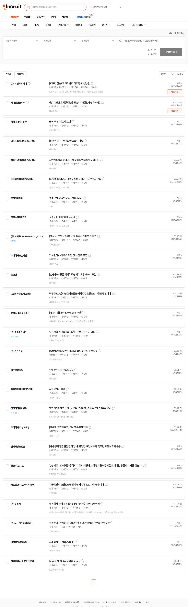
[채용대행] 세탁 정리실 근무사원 (65, 312)
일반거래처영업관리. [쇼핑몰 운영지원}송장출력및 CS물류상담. (80, 408)
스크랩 (8, 74)
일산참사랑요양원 (19, 542)
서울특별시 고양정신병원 (22, 484)
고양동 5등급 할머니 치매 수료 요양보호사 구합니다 (74, 160)
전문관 (104, 25)
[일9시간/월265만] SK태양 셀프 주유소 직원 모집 (73, 351)
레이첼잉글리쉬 (18, 102)
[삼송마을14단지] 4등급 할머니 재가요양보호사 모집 (75, 179)
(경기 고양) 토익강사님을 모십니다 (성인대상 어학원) (74, 102)
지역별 (13, 25)
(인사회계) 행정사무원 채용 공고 (64, 561)
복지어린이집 (17, 198)
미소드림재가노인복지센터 (23, 141)
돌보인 (14, 274)
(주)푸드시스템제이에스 (22, 523)
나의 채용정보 (137, 25)
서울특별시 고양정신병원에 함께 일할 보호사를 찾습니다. (76, 484)
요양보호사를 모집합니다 (61, 370)
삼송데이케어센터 (19, 121)
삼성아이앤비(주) (19, 408)
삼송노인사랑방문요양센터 (23, 160)
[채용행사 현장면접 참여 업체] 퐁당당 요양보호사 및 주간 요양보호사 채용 (84, 446)
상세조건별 (61, 25)
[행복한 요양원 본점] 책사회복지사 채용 (68, 427)
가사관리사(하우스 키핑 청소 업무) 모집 (68, 255)
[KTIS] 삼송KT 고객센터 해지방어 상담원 (69, 83)
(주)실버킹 (16, 504)
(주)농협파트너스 (19, 332)
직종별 (24, 25)
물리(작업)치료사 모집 (60, 121)
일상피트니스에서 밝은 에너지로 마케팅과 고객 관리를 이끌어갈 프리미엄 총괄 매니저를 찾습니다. (96, 465)
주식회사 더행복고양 (20, 427)
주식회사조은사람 (19, 255)
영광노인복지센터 (19, 217)
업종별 (48, 25)
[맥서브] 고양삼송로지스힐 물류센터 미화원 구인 (72, 236)
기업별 (36, 25)
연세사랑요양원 (18, 446)
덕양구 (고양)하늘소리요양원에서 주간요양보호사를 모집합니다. (80, 293)
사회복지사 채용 (57, 389)
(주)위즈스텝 (17, 351)
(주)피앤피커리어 (19, 83)
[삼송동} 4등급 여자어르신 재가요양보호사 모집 (72, 274)
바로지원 (174, 91)
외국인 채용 (121, 25)
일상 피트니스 (17, 465)
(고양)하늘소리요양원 (21, 293)
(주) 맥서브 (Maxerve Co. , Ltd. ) (27, 236)
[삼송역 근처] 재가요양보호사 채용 (66, 141)
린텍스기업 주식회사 (20, 312)
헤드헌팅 (92, 25)
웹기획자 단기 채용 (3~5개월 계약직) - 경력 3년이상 (74, 504)
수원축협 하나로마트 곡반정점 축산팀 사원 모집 (72, 332)
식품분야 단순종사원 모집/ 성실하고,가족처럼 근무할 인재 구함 (79, 523)
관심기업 (20, 74)
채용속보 (78, 25)
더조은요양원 (17, 370)
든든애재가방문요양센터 (22, 179)
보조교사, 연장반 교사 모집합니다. (65, 198)
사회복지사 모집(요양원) (61, 542)
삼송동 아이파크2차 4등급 (62, 217)
